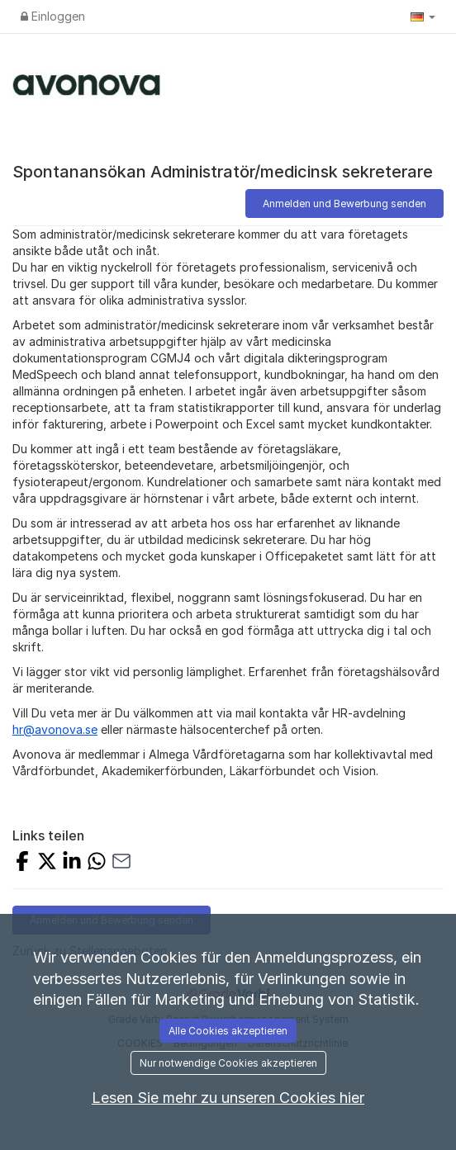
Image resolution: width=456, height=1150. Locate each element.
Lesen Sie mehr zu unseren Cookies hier (228, 1097)
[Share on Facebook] (22, 863)
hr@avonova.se (54, 729)
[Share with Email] (121, 863)
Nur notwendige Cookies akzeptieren (228, 1063)
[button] (423, 16)
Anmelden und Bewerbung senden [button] (344, 203)
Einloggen (53, 16)
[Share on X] (47, 863)
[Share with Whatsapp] (97, 863)
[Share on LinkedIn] (72, 863)
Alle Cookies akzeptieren (228, 1031)
